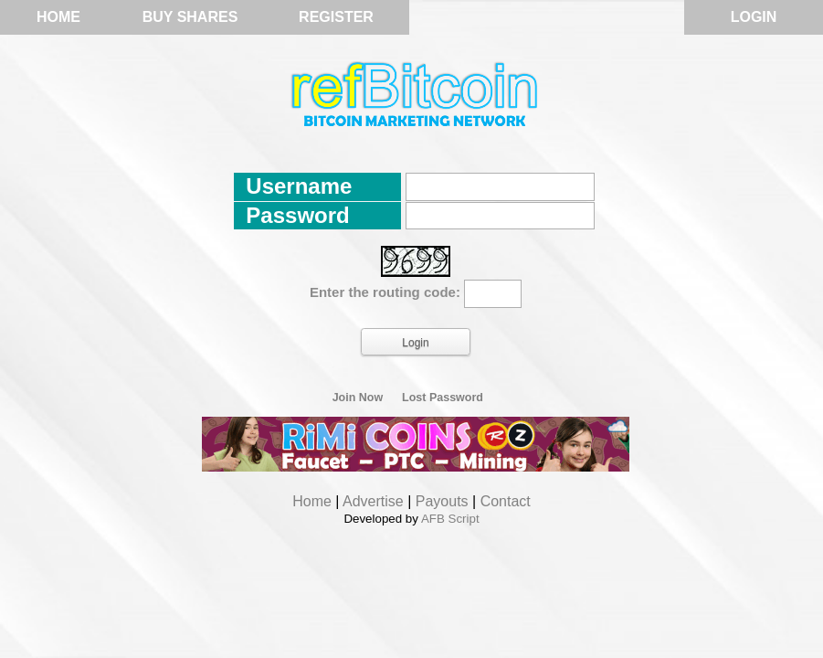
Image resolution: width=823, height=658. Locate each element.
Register (336, 17)
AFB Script (450, 518)
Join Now (358, 397)
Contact (505, 501)
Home (58, 17)
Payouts (442, 501)
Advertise (373, 501)
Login (754, 17)
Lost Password (442, 397)
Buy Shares (190, 17)
